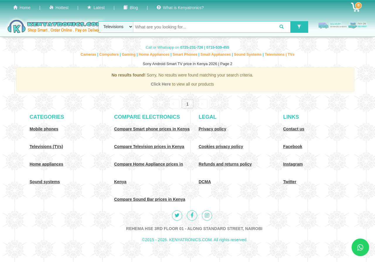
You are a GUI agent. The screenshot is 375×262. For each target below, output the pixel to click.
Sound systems (45, 181)
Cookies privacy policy (221, 146)
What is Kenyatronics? (180, 7)
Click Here (161, 84)
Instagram (293, 164)
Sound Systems (248, 54)
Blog (130, 7)
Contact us (293, 129)
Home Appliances (155, 54)
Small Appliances (216, 54)
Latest (96, 7)
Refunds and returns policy (225, 164)
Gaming (129, 54)
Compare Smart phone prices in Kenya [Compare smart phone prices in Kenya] (152, 129)
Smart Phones (185, 54)
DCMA (205, 181)
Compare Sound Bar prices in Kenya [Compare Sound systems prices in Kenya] (149, 199)
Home (21, 7)
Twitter (289, 181)
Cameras (89, 54)
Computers (109, 54)
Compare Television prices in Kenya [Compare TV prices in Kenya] (149, 146)
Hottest (59, 7)
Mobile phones (44, 129)
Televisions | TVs (279, 54)
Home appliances (46, 164)
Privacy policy (212, 129)
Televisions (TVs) (46, 146)
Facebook (292, 146)
